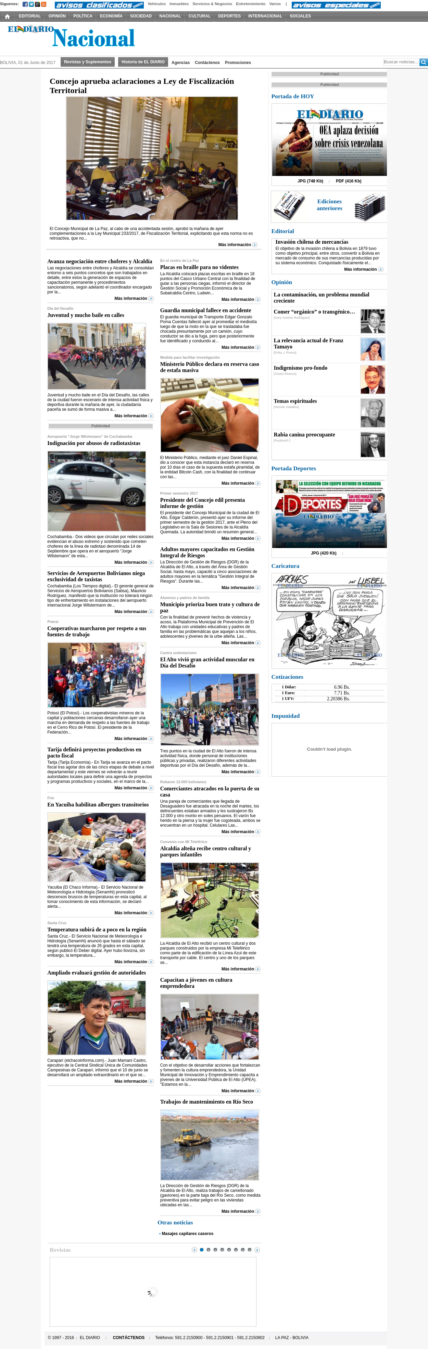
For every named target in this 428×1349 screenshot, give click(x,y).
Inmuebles (179, 4)
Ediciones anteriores (329, 205)
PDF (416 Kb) (349, 181)
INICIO (7, 16)
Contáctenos (207, 62)
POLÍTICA (82, 16)
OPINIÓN (57, 16)
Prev (194, 1250)
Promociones (238, 62)
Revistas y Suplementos (87, 62)
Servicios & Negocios (212, 4)
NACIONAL (170, 16)
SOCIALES (300, 16)
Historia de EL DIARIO (143, 62)
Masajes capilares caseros (188, 1233)
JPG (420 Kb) (324, 553)
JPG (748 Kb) (310, 181)
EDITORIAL (30, 16)
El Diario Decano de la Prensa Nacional (77, 38)
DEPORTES (229, 16)
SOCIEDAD (141, 16)
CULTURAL (200, 16)
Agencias (181, 62)
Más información (234, 244)
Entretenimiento (250, 4)
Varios (275, 4)
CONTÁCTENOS (129, 1337)
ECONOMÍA (111, 16)
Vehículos (157, 4)
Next (257, 1250)
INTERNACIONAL (265, 16)
